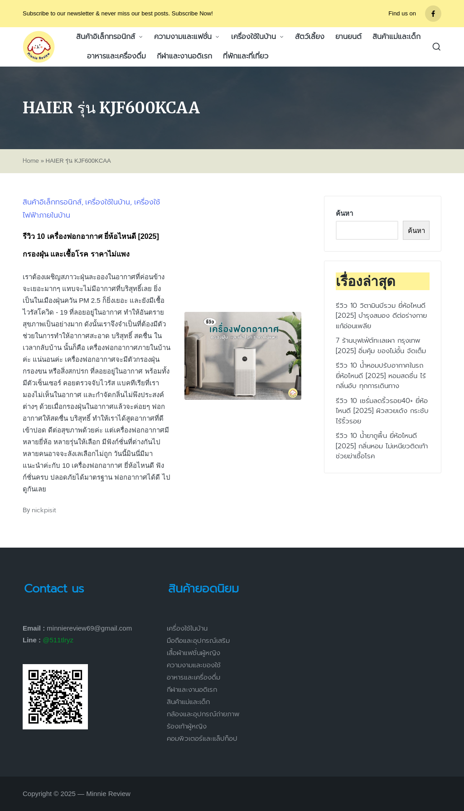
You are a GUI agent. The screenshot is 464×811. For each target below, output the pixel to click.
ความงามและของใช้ (194, 665)
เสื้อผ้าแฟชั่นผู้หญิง (193, 653)
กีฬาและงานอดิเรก (192, 689)
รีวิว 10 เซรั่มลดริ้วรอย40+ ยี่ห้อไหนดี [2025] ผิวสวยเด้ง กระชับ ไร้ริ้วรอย (382, 411)
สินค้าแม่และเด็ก (188, 702)
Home (31, 160)
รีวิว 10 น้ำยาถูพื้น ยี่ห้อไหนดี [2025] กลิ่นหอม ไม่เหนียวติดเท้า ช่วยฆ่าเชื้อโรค (382, 446)
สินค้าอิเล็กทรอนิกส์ (52, 202)
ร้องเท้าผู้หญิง (187, 726)
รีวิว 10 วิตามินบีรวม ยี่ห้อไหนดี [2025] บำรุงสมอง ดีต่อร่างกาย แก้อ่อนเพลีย (381, 316)
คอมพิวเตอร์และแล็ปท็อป (202, 738)
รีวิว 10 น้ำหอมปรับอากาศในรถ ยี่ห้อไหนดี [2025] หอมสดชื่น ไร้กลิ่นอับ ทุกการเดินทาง (381, 375)
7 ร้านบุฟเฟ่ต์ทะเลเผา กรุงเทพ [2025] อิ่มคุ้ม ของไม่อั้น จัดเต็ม (381, 345)
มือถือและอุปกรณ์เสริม (198, 641)
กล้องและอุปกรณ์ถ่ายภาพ (203, 714)
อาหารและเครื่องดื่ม (193, 677)
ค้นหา (344, 213)
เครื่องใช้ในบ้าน (107, 202)
